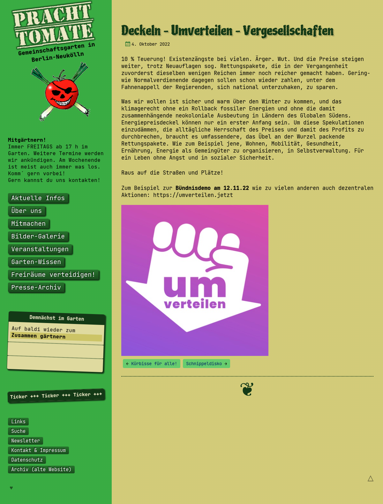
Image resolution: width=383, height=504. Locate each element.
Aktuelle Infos (38, 198)
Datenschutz (27, 460)
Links (18, 421)
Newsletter (25, 441)
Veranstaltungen (40, 249)
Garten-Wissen (36, 262)
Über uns (26, 211)
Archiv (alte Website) (41, 469)
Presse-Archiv (36, 287)
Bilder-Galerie (38, 236)
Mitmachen (28, 223)
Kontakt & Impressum (38, 450)
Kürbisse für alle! (151, 363)
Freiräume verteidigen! (53, 274)
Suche (18, 431)
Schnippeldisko (206, 363)
